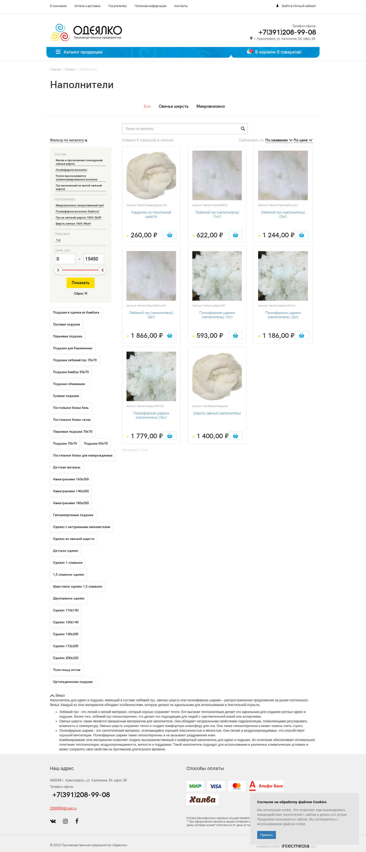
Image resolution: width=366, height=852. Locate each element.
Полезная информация (150, 6)
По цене (301, 140)
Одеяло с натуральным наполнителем (81, 527)
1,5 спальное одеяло (68, 575)
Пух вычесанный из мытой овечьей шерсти (79, 187)
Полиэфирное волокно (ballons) (77, 211)
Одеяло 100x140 (65, 622)
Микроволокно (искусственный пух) (80, 205)
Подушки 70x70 (65, 444)
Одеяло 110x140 (65, 610)
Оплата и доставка (87, 6)
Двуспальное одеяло (68, 598)
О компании (58, 6)
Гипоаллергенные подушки (73, 515)
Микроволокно (210, 106)
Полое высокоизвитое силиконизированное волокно (77, 177)
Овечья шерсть (174, 106)
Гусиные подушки (66, 396)
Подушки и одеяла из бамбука (76, 312)
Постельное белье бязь (71, 408)
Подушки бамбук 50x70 (71, 372)
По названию (276, 140)
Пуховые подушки (66, 324)
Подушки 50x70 (96, 444)
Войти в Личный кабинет (299, 6)
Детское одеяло (65, 551)
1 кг (58, 240)
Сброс (79, 294)
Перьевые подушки (67, 336)
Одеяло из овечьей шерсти (73, 539)
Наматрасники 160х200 (71, 479)
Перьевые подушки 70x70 (72, 432)
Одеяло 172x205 (65, 646)
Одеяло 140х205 (65, 634)
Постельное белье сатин (72, 420)
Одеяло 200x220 (65, 658)
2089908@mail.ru (63, 808)
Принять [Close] (266, 835)
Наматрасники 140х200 (71, 491)
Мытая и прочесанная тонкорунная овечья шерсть (79, 162)
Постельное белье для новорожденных (83, 455)
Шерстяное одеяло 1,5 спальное (77, 586)
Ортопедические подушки (73, 682)
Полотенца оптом (66, 670)
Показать (80, 282)
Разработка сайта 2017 (286, 845)
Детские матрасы (66, 467)
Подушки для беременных (72, 348)
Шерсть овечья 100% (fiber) (73, 223)
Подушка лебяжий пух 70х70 (75, 360)
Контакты (181, 6)
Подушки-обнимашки (69, 384)
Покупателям (117, 6)
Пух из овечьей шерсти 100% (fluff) (78, 217)
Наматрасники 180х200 (71, 503)
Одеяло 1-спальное (68, 563)
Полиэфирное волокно (71, 170)
